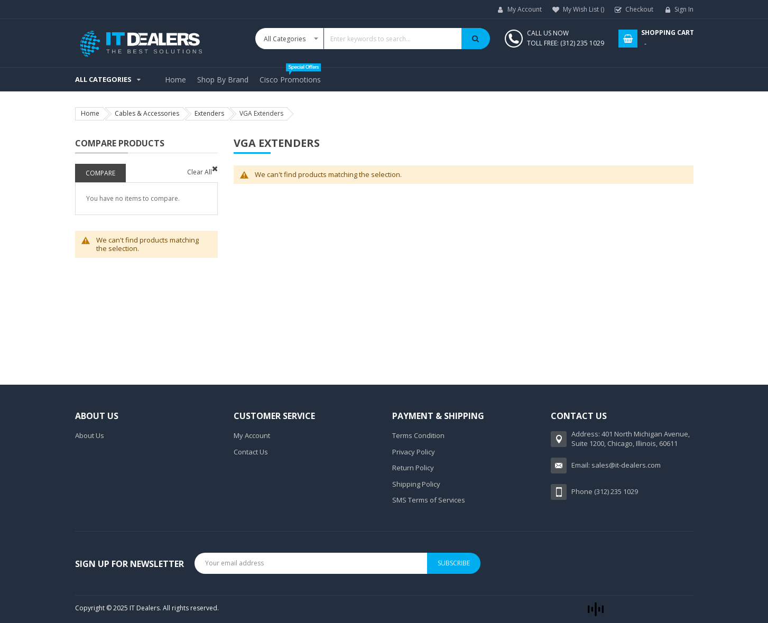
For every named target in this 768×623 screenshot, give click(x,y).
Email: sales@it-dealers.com (616, 465)
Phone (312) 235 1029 (604, 491)
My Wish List (583, 9)
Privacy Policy (413, 452)
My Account (524, 9)
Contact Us (251, 452)
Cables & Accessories (147, 113)
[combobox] (372, 38)
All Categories (103, 79)
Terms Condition (418, 435)
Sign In (683, 9)
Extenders (209, 113)
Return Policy (413, 467)
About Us (89, 435)
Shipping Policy (416, 484)
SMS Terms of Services (428, 500)
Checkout (639, 9)
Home (90, 113)
